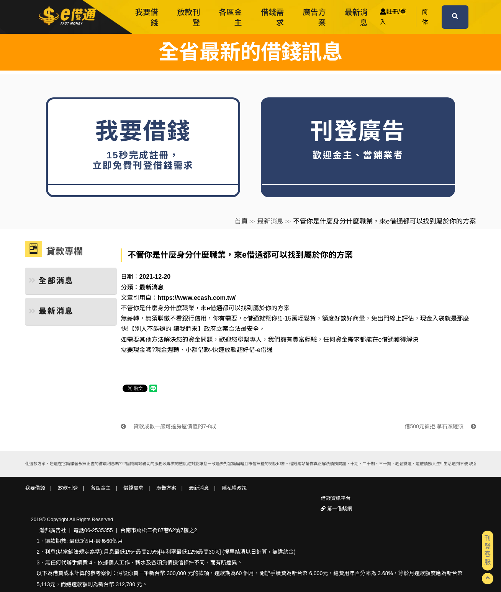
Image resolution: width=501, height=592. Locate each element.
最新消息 (356, 17)
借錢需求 (272, 17)
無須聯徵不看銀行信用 (175, 318)
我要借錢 (146, 17)
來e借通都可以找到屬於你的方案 (245, 308)
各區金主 (230, 17)
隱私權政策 (234, 488)
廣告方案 (314, 17)
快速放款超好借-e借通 (242, 350)
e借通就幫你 (260, 318)
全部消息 (51, 280)
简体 (425, 16)
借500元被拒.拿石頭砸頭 (440, 426)
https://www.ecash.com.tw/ (196, 297)
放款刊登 (188, 17)
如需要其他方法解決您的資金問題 (167, 339)
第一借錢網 (339, 508)
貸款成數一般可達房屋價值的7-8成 (168, 426)
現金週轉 (167, 350)
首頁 (241, 221)
